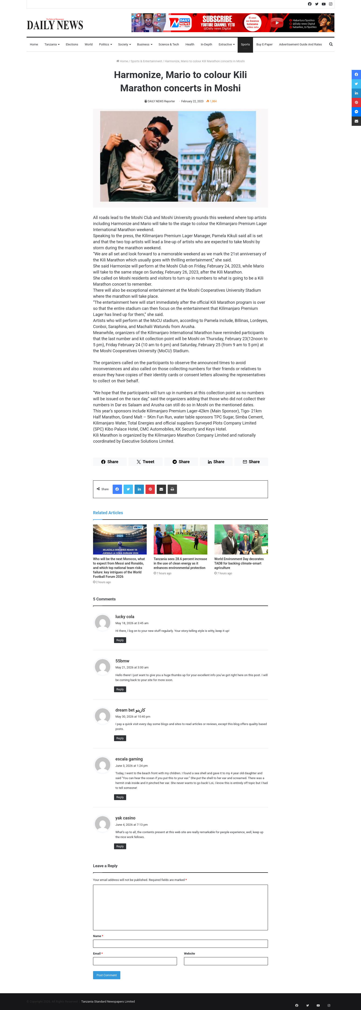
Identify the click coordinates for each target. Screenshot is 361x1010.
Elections (72, 44)
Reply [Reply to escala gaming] (120, 797)
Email (98, 953)
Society (123, 44)
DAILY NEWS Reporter (161, 101)
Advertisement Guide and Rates (300, 44)
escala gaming (129, 759)
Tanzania (51, 44)
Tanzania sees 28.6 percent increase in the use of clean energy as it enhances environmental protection (180, 563)
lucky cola (124, 616)
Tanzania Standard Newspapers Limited (108, 1001)
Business (143, 44)
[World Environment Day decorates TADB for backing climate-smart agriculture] (241, 539)
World (89, 44)
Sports (245, 44)
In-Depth (206, 44)
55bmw (122, 660)
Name (98, 936)
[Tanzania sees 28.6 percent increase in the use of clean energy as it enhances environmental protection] (180, 539)
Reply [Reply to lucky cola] (120, 640)
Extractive (225, 44)
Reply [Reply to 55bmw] (120, 689)
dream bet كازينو (130, 710)
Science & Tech (169, 44)
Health (189, 44)
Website (189, 953)
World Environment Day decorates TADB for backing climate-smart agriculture (239, 563)
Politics (104, 44)
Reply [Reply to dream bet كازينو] (120, 738)
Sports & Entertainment (146, 61)
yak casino (125, 817)
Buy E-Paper (264, 44)
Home (34, 44)
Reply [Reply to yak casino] (120, 846)
